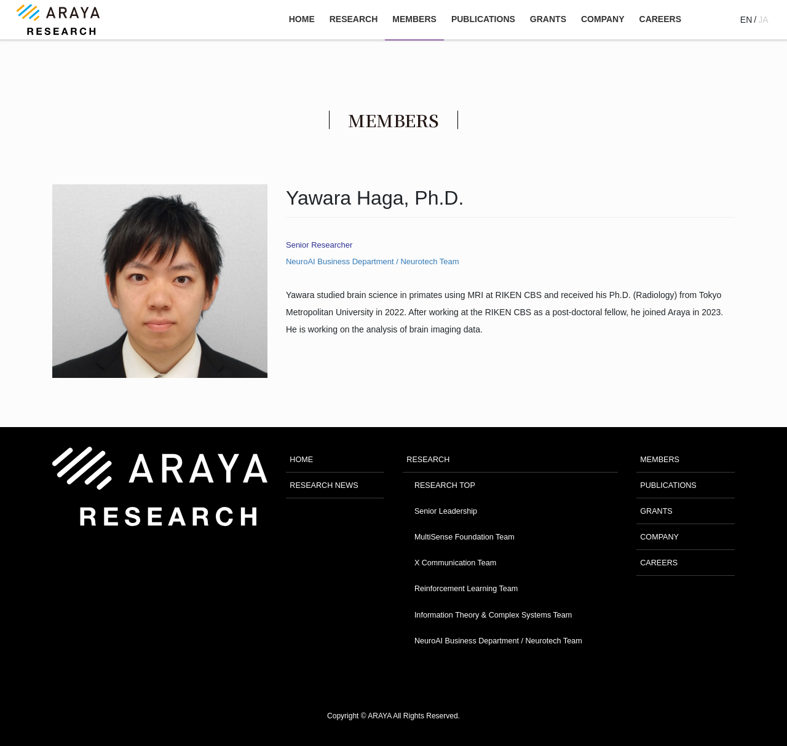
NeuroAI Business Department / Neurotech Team (372, 261)
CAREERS (659, 563)
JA (763, 20)
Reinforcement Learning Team (466, 588)
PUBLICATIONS (668, 485)
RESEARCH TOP (444, 485)
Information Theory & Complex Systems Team (493, 615)
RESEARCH (427, 459)
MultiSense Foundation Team (464, 537)
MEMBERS (659, 459)
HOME (301, 459)
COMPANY (659, 537)
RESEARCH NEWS (324, 485)
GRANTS (656, 511)
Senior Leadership (445, 511)
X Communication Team (455, 563)
